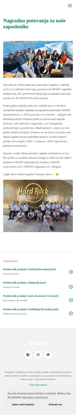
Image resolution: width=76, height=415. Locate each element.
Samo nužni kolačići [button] (23, 404)
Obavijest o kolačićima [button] (35, 397)
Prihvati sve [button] (55, 404)
